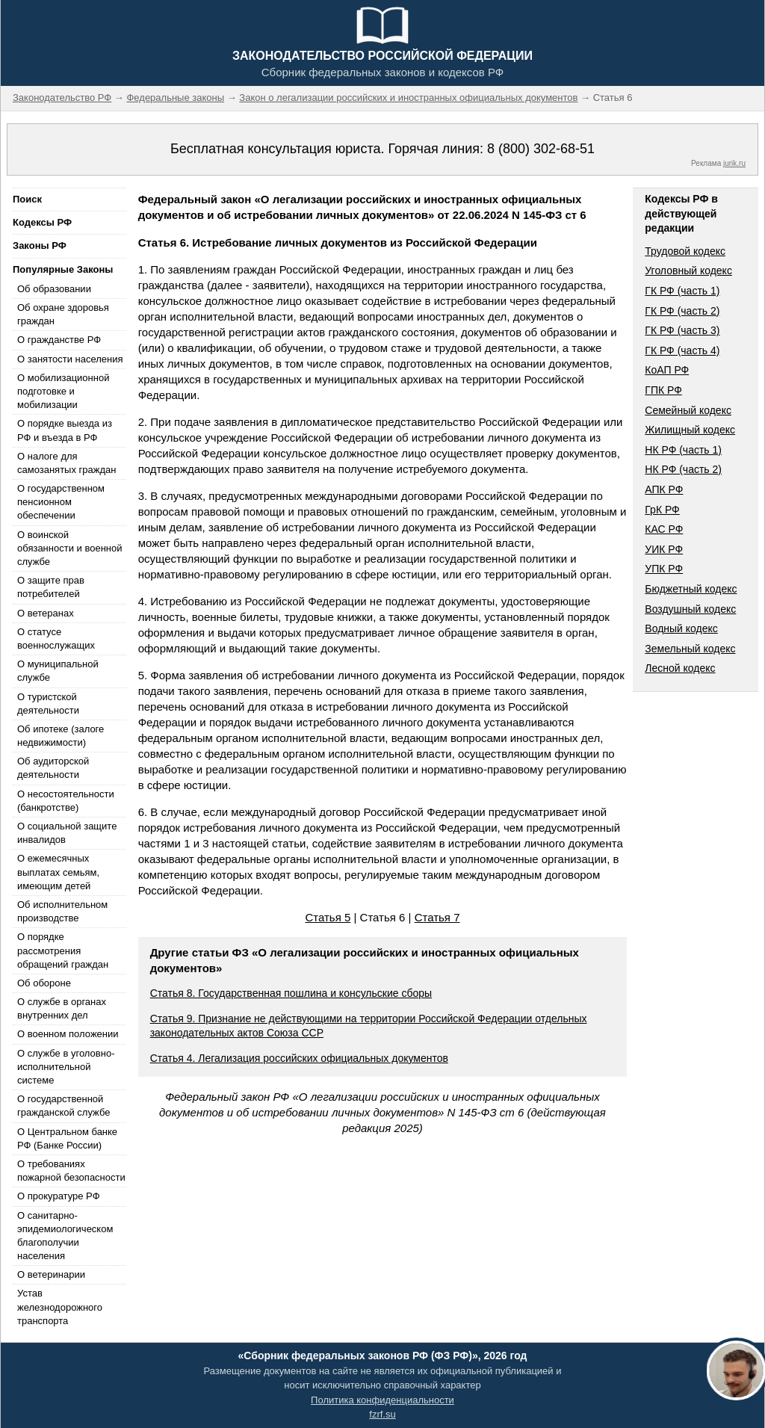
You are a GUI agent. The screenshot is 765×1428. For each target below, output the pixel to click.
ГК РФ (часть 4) (682, 350)
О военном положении (68, 1033)
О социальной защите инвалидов (67, 832)
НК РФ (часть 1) (683, 450)
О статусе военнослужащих (56, 638)
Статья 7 (437, 917)
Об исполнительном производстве (62, 911)
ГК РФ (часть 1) (682, 291)
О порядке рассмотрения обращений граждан (62, 950)
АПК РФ (664, 489)
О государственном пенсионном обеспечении (61, 502)
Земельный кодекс (690, 649)
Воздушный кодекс (690, 609)
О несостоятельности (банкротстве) (65, 800)
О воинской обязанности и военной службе (69, 548)
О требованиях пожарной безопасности (71, 1170)
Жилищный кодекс (690, 430)
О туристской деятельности (48, 703)
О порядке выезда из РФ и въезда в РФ (64, 430)
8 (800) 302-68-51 (541, 148)
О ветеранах (45, 613)
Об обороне (44, 983)
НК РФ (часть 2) (683, 469)
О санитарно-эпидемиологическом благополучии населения (65, 1236)
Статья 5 (327, 917)
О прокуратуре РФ (58, 1196)
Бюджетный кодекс (691, 589)
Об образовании (54, 288)
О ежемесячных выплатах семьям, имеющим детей (58, 872)
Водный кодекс (681, 628)
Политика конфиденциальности (382, 1400)
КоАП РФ (667, 370)
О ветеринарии (51, 1274)
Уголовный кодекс (688, 270)
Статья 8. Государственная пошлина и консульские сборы (291, 993)
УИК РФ (664, 549)
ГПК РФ (663, 390)
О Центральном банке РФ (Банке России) (67, 1138)
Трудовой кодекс (685, 251)
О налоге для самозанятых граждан (66, 463)
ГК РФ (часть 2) (682, 311)
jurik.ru (734, 163)
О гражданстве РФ (59, 339)
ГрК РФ (662, 510)
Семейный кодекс (688, 410)
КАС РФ (664, 529)
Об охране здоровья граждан (63, 314)
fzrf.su (382, 1414)
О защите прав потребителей (50, 587)
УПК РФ (664, 569)
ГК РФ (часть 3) (682, 330)
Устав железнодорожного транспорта (59, 1307)
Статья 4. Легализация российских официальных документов (299, 1058)
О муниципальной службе (58, 670)
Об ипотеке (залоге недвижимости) (60, 735)
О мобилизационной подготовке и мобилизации (63, 391)
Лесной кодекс (680, 668)
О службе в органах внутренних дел (61, 1008)
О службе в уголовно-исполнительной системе (65, 1067)
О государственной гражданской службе (63, 1105)
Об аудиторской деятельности (53, 767)
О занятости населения (70, 359)
